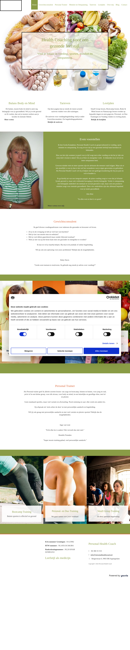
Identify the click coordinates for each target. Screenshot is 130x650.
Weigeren (28, 351)
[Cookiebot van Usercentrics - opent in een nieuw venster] (108, 298)
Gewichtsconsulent (46, 5)
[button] (9, 119)
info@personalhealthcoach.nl (102, 555)
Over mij (110, 5)
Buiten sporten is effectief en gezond (21, 516)
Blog (117, 5)
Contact (124, 5)
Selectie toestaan (65, 351)
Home (34, 5)
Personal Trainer (61, 5)
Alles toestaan (101, 351)
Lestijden (101, 5)
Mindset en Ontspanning (78, 5)
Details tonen (108, 343)
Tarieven (93, 5)
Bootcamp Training (21, 511)
